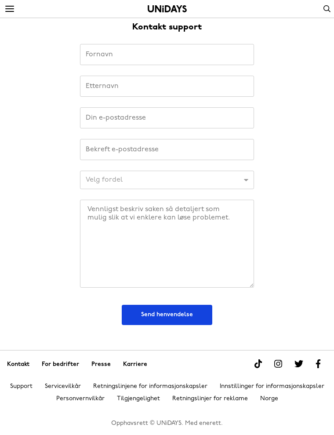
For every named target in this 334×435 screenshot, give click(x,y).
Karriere (135, 364)
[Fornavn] (167, 54)
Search (327, 8)
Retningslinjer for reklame (210, 398)
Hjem (167, 8)
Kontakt (18, 364)
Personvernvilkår (80, 398)
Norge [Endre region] (269, 398)
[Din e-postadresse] (167, 117)
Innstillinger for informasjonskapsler (272, 386)
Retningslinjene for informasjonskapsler (150, 386)
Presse (101, 364)
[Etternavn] (167, 86)
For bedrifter (60, 364)
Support (21, 386)
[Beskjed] (167, 244)
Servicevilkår (63, 386)
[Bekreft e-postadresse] (167, 149)
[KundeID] (167, 180)
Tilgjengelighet (138, 398)
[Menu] (9, 9)
